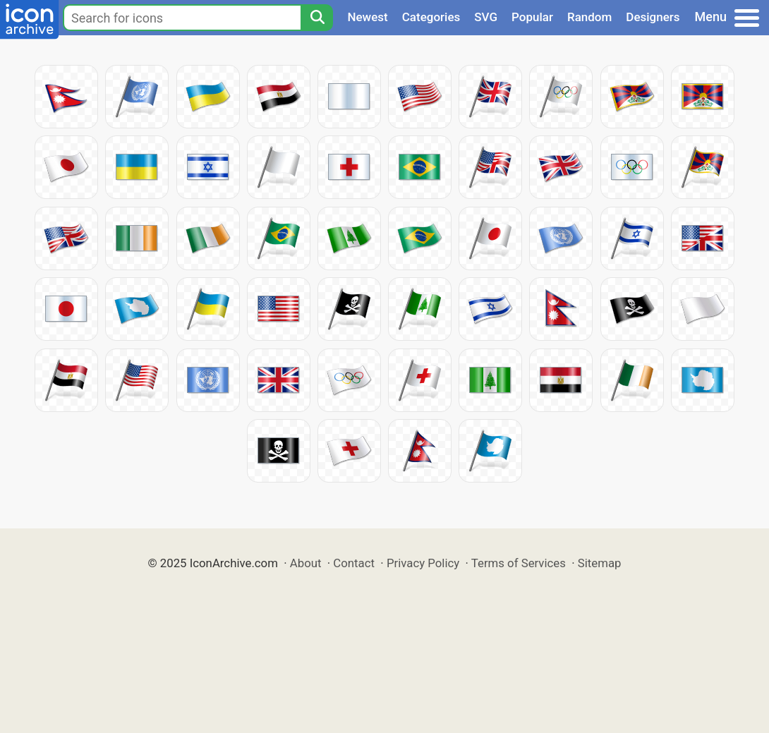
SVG (485, 17)
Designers (652, 17)
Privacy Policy (423, 563)
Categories (431, 17)
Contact (354, 563)
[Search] (317, 17)
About (306, 563)
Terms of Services (518, 563)
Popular (532, 17)
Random (589, 17)
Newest (367, 17)
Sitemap (600, 563)
